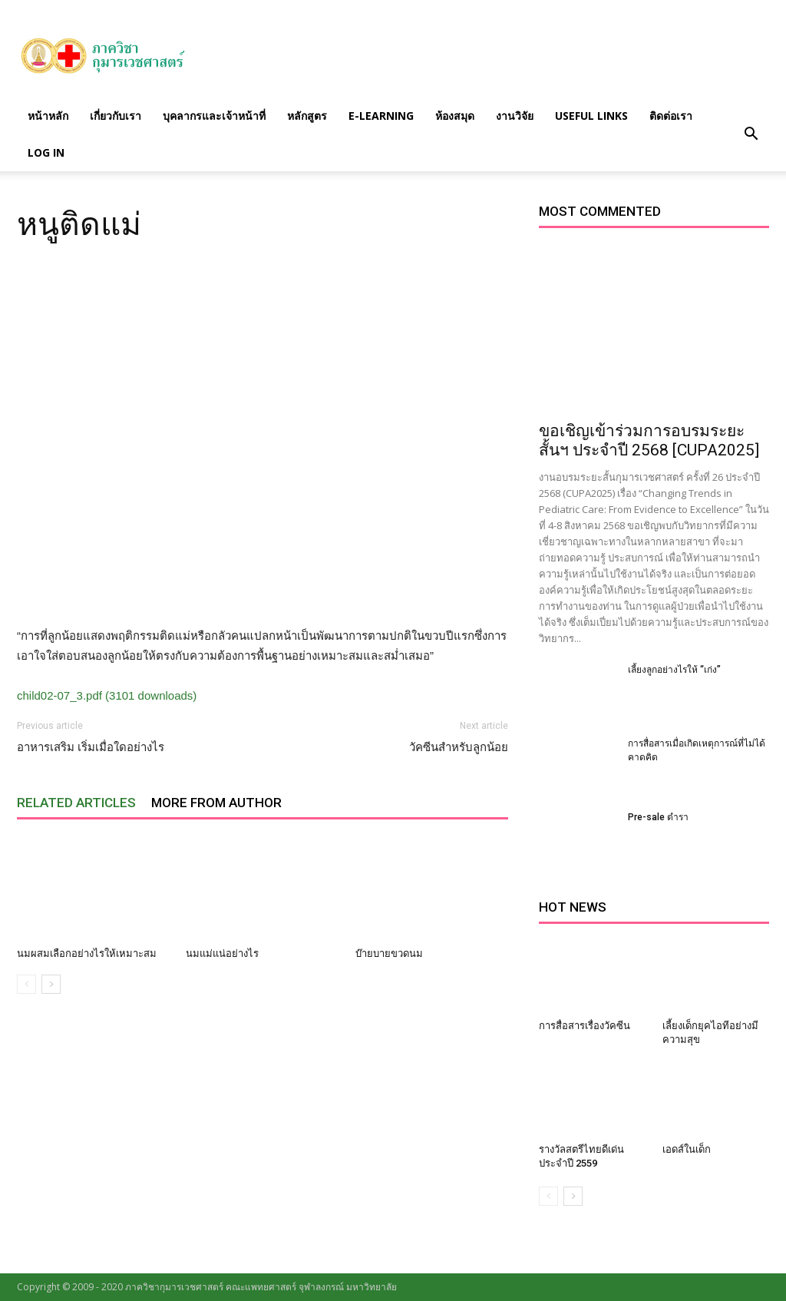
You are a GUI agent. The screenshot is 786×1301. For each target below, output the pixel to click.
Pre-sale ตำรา (658, 817)
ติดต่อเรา (670, 115)
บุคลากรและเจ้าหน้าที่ (214, 115)
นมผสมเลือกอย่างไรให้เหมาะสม (87, 953)
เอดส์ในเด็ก (686, 1149)
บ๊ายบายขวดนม (389, 953)
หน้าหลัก (48, 115)
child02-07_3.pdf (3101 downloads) (106, 695)
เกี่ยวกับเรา (115, 115)
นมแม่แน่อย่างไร (222, 953)
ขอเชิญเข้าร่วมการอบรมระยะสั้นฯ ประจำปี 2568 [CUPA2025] (649, 440)
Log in (46, 152)
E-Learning (381, 115)
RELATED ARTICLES (76, 802)
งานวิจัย (514, 115)
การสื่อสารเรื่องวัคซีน (584, 1025)
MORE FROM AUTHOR (216, 802)
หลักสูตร (307, 115)
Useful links (591, 115)
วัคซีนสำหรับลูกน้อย (458, 747)
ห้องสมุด (454, 115)
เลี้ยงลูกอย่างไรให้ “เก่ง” (674, 669)
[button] (750, 134)
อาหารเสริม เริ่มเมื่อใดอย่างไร (90, 747)
